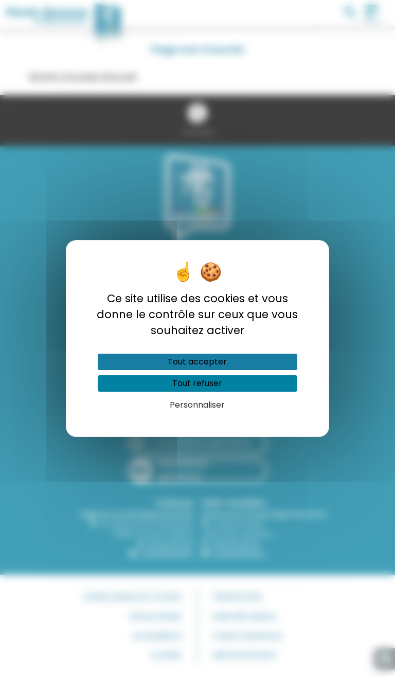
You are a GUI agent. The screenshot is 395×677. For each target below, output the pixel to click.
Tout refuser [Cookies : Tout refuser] (197, 383)
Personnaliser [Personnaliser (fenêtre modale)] (197, 405)
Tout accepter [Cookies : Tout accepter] (197, 362)
